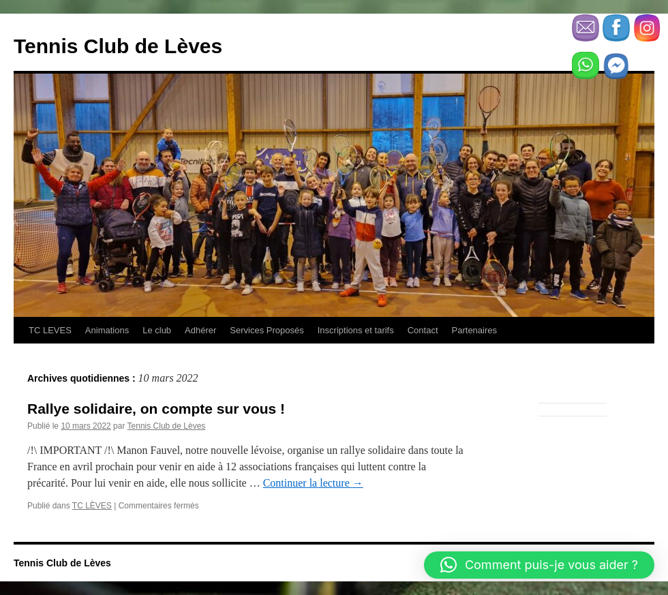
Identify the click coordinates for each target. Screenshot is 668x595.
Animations (107, 330)
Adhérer (200, 330)
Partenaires (474, 330)
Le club (156, 330)
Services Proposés (266, 330)
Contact (423, 330)
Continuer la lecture (313, 483)
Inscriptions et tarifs (356, 330)
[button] (539, 565)
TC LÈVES (92, 505)
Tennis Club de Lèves (118, 46)
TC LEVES (50, 330)
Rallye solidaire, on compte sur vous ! (156, 408)
